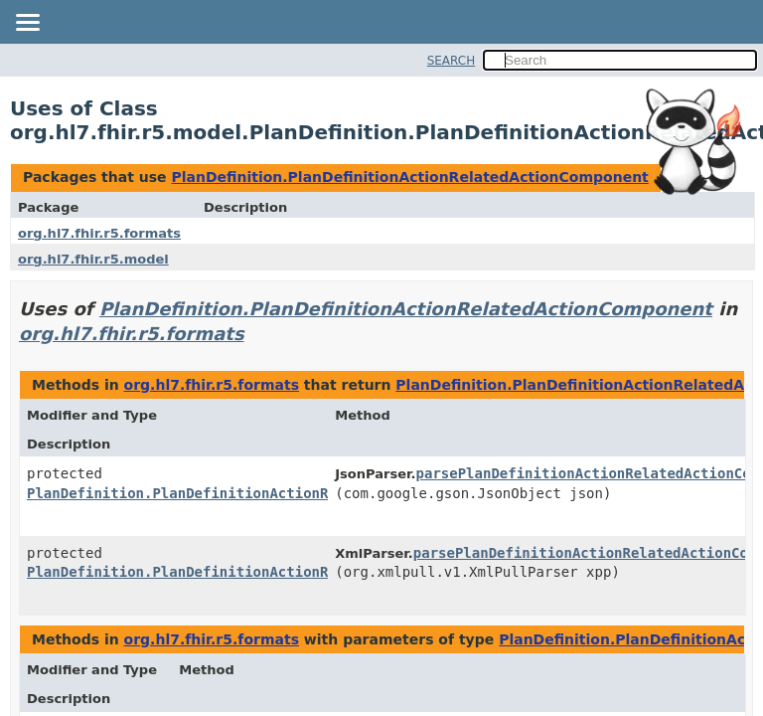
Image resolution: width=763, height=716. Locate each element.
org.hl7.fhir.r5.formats (99, 233)
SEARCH (451, 61)
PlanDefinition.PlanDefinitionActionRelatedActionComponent (409, 177)
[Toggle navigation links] (27, 24)
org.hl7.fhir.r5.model (93, 259)
